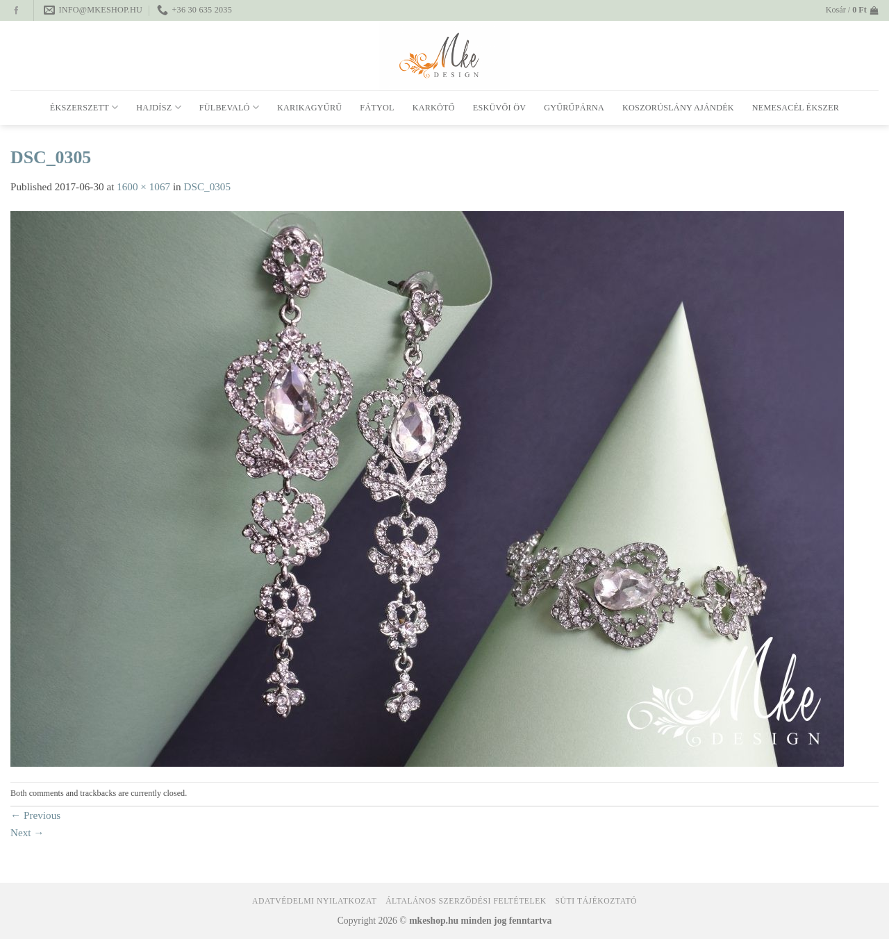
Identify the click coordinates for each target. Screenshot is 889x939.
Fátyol (377, 108)
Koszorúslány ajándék (678, 108)
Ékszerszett (84, 107)
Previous (35, 815)
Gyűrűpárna (574, 108)
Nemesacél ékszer (795, 108)
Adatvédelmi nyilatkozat (314, 901)
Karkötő (434, 108)
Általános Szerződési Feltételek (466, 901)
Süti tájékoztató (596, 901)
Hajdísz (158, 107)
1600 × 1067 (143, 186)
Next (27, 832)
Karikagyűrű (309, 108)
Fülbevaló (229, 107)
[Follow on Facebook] (16, 11)
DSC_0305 (207, 186)
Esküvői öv (499, 108)
